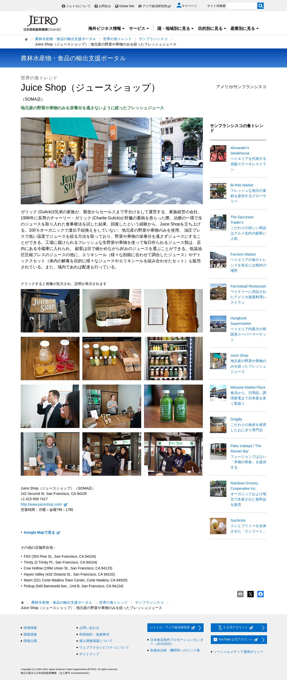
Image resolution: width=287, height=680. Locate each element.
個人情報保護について (96, 641)
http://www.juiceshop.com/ (44, 504)
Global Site (126, 6)
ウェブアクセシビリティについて (104, 647)
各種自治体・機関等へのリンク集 (175, 650)
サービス (139, 28)
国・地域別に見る (175, 28)
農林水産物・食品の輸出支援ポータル (65, 39)
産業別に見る (244, 28)
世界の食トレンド (117, 39)
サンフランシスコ (153, 39)
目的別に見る (212, 28)
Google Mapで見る (42, 532)
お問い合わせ (89, 628)
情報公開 (30, 641)
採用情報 (30, 628)
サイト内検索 (216, 6)
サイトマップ (89, 654)
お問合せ (105, 6)
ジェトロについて (78, 6)
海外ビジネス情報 (106, 28)
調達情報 (30, 634)
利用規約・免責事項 (94, 634)
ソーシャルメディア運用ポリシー (238, 652)
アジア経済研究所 (156, 6)
